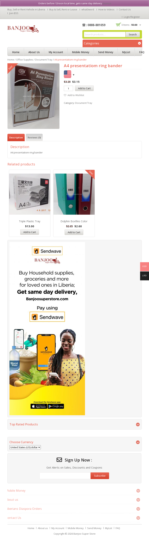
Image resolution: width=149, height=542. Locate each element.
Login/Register (132, 17)
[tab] (16, 137)
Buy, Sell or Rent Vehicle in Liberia (26, 9)
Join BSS (13, 13)
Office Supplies (24, 59)
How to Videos (106, 9)
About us (34, 52)
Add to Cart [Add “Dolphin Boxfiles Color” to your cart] (74, 232)
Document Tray (43, 59)
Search (133, 34)
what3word (87, 9)
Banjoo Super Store (84, 533)
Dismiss (107, 3)
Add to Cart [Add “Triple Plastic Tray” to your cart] (29, 232)
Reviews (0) (34, 137)
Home (15, 52)
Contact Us (125, 9)
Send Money (105, 52)
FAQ (141, 52)
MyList (126, 52)
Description (16, 137)
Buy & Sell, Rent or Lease (63, 9)
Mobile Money (80, 52)
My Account (56, 52)
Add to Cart (84, 88)
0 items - (129, 24)
